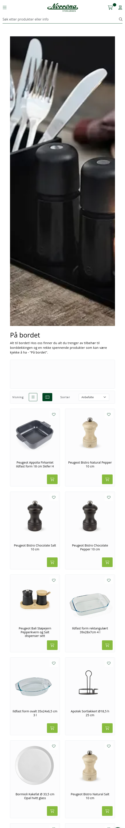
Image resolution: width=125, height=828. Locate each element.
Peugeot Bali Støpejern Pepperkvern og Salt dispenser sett (35, 632)
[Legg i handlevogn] (52, 479)
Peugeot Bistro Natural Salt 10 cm (90, 796)
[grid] (47, 397)
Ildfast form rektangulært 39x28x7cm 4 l (90, 630)
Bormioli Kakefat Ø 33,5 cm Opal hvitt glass (35, 796)
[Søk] (61, 19)
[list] (33, 397)
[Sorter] (94, 397)
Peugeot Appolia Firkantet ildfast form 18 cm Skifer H (35, 464)
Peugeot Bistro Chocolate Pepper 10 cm (90, 547)
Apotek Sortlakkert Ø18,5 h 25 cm (90, 713)
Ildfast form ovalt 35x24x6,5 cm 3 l (35, 713)
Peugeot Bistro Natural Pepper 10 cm (90, 464)
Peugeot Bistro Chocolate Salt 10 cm (35, 547)
